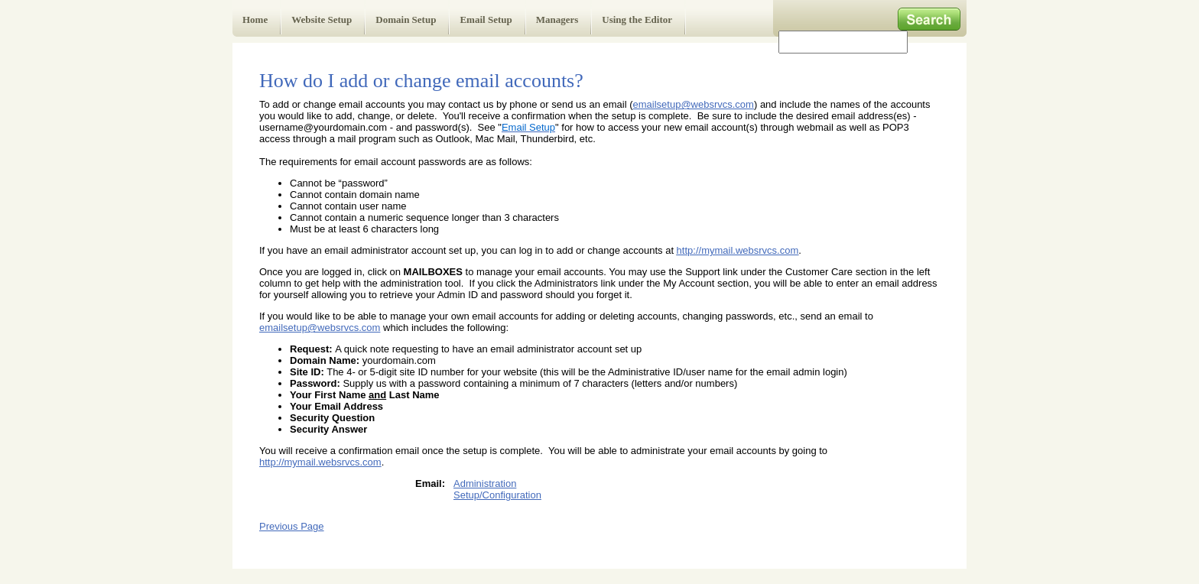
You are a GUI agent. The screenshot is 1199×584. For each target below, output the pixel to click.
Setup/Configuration (497, 495)
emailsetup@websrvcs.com (693, 104)
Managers (557, 19)
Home (255, 19)
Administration (484, 483)
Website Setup (321, 19)
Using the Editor (637, 19)
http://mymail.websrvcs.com (738, 250)
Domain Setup (405, 19)
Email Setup (486, 19)
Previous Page (291, 526)
